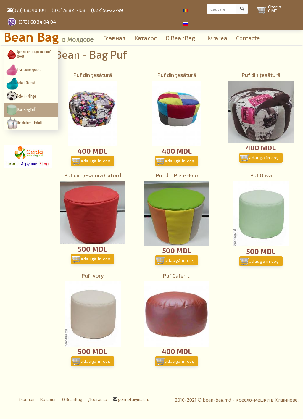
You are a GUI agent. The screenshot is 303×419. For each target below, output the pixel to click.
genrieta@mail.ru (133, 399)
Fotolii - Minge (26, 96)
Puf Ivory (92, 275)
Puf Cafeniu (177, 275)
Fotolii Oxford (26, 83)
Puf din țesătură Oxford (92, 175)
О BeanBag (180, 37)
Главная (114, 37)
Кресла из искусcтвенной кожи (34, 54)
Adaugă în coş (95, 160)
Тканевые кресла (29, 70)
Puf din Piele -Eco (177, 175)
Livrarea (215, 37)
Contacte (248, 37)
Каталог (145, 37)
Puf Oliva (261, 175)
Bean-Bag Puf (26, 110)
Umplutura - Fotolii (29, 123)
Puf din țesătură (92, 75)
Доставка (97, 399)
